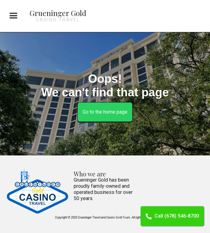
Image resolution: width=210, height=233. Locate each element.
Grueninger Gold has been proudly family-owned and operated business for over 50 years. (103, 189)
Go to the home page (105, 112)
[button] (13, 16)
